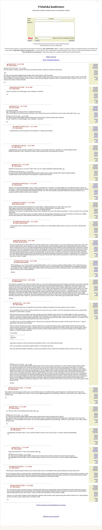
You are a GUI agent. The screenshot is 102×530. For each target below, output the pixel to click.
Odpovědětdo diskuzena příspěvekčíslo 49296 (95, 226)
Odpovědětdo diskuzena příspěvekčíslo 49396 (95, 245)
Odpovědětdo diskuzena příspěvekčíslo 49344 (95, 433)
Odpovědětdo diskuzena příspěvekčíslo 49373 (95, 307)
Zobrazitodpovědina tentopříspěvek (96, 75)
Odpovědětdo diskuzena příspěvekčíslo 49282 (95, 92)
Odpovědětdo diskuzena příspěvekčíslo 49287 (95, 150)
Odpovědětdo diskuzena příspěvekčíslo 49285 (95, 131)
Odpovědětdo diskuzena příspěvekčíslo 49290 (95, 169)
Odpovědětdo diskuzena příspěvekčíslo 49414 (95, 265)
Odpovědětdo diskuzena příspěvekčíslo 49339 (95, 392)
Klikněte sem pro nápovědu (51, 519)
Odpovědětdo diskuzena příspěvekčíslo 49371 (95, 284)
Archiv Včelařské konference (51, 63)
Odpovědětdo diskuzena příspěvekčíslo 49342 (95, 411)
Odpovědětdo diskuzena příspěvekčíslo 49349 (95, 452)
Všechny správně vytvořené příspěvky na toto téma (51, 508)
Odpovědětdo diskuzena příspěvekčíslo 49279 (95, 69)
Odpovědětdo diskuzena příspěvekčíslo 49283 (95, 111)
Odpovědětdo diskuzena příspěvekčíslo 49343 (95, 471)
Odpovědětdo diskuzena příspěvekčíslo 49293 (95, 188)
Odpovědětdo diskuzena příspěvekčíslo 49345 (95, 490)
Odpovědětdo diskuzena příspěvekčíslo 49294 (95, 207)
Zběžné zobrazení (51, 59)
